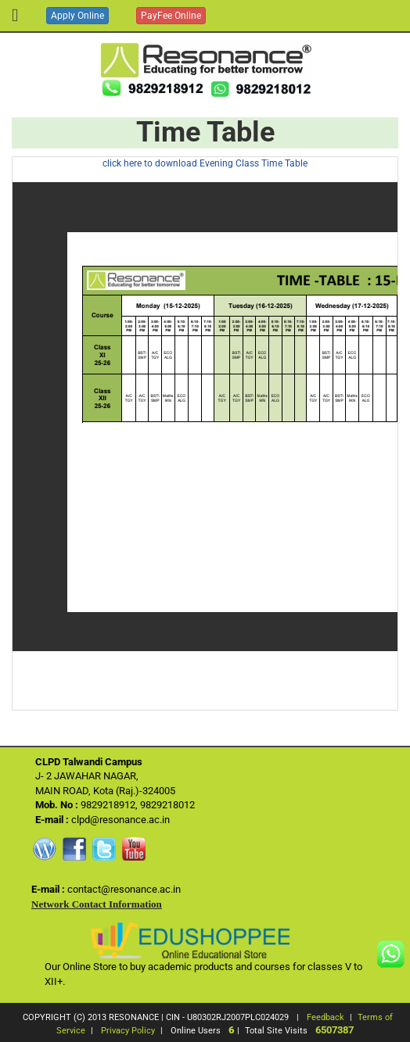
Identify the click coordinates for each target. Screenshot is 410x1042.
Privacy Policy (128, 1031)
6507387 (334, 1030)
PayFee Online (171, 15)
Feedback (325, 1017)
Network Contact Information (96, 904)
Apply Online (77, 15)
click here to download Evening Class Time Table (205, 163)
